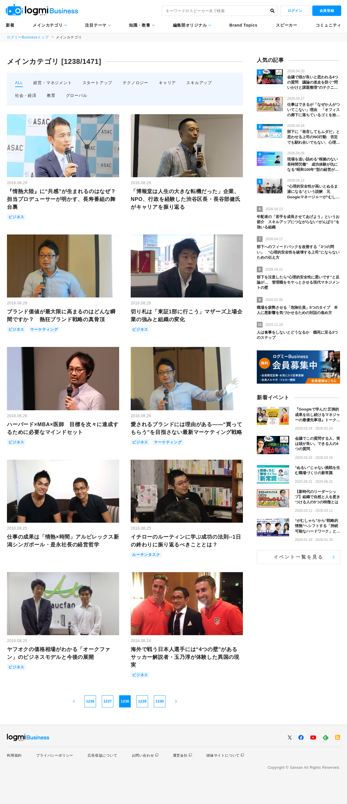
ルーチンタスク (146, 554)
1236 (90, 701)
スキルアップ (199, 83)
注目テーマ (95, 25)
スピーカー (286, 25)
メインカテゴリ (47, 25)
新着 (10, 25)
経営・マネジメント (52, 83)
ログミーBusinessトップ (28, 37)
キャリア (167, 83)
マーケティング (44, 329)
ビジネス (16, 217)
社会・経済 (25, 95)
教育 (51, 95)
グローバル (76, 95)
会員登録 (327, 11)
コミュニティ (328, 25)
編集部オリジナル (190, 25)
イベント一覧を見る (299, 557)
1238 (125, 701)
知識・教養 (139, 25)
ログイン (295, 11)
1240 (160, 701)
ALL (19, 83)
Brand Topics (243, 25)
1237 (108, 701)
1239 (142, 701)
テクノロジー (135, 83)
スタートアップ (97, 83)
